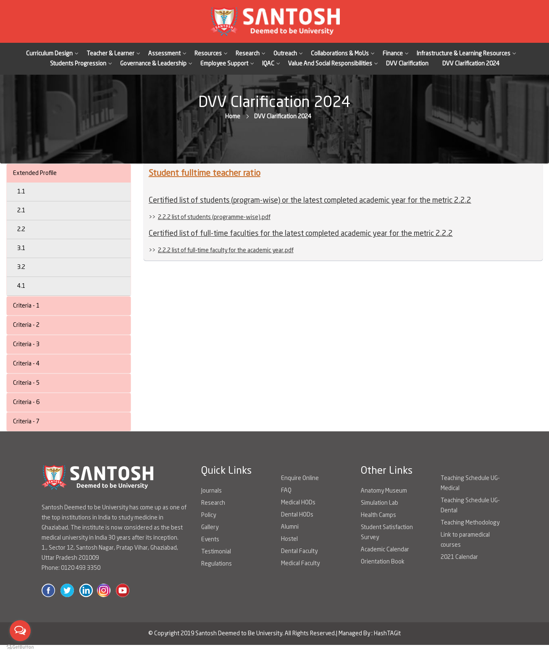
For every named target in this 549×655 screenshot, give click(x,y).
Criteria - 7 (26, 422)
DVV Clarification (407, 64)
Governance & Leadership (153, 64)
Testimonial (216, 552)
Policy (208, 515)
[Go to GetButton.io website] (20, 646)
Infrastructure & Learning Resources (463, 54)
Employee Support (224, 64)
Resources (208, 54)
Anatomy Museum (384, 491)
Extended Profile (35, 173)
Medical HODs (298, 503)
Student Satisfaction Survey (387, 532)
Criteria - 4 (26, 364)
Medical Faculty (300, 563)
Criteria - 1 (26, 306)
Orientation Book (383, 562)
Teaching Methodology (470, 523)
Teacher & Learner (110, 54)
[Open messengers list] (20, 630)
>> (210, 217)
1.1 (21, 192)
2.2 (21, 229)
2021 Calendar (459, 557)
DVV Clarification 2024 (470, 64)
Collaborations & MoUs (340, 54)
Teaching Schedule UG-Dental (470, 506)
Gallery (209, 527)
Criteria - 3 (26, 344)
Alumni (290, 527)
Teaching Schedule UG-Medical (470, 483)
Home (232, 117)
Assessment (164, 54)
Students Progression (78, 64)
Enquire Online (300, 478)
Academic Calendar (385, 550)
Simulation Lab (379, 503)
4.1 (21, 286)
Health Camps (378, 515)
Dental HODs (297, 515)
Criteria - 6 (26, 402)
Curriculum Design (49, 54)
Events (210, 540)
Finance (393, 54)
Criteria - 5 (26, 383)
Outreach (285, 54)
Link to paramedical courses (465, 540)
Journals (211, 491)
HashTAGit (387, 634)
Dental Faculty (299, 551)
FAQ (286, 490)
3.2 (21, 267)
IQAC (268, 64)
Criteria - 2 (26, 325)
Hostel (289, 539)
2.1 (21, 211)
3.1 (21, 248)
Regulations (216, 564)
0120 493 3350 (80, 568)
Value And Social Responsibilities (330, 64)
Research (248, 54)
